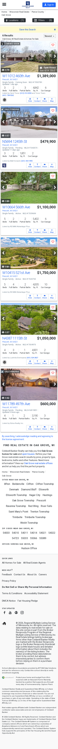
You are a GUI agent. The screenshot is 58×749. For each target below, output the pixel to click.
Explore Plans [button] (47, 684)
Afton (7, 483)
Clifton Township (45, 483)
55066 (33, 538)
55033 (24, 538)
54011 (24, 532)
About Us (32, 574)
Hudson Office (29, 548)
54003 (6, 532)
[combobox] (50, 36)
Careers (43, 574)
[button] (49, 4)
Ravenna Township (16, 506)
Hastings (47, 495)
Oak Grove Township (23, 500)
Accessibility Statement (36, 593)
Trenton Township (39, 511)
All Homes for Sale (11, 562)
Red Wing (33, 506)
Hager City (34, 495)
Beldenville (18, 483)
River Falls (46, 506)
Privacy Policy (9, 580)
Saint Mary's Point (18, 511)
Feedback (7, 574)
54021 (42, 532)
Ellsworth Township (16, 495)
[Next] (54, 56)
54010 (15, 532)
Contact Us (19, 574)
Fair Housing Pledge (28, 600)
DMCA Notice (9, 600)
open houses (28, 454)
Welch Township (29, 522)
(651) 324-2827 (32, 358)
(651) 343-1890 (26, 161)
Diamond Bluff (29, 489)
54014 (33, 532)
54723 (15, 538)
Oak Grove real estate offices (38, 463)
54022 (51, 532)
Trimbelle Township (35, 517)
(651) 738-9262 (8, 95)
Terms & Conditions (12, 593)
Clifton (30, 483)
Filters (43, 20)
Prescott (41, 500)
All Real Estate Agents (34, 562)
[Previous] (3, 56)
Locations (15, 20)
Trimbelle (17, 517)
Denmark (14, 489)
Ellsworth (44, 489)
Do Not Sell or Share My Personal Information (27, 587)
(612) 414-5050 (25, 93)
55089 (42, 538)
